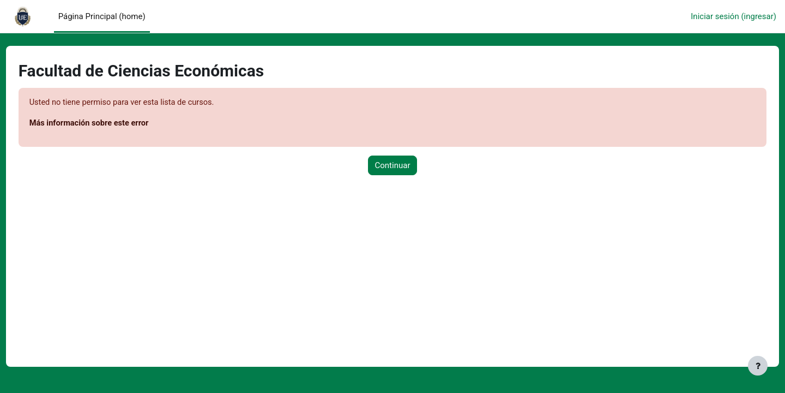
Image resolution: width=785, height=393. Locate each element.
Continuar (392, 166)
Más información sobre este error (111, 124)
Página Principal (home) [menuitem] (102, 16)
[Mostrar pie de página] (758, 366)
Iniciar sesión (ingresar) (733, 16)
